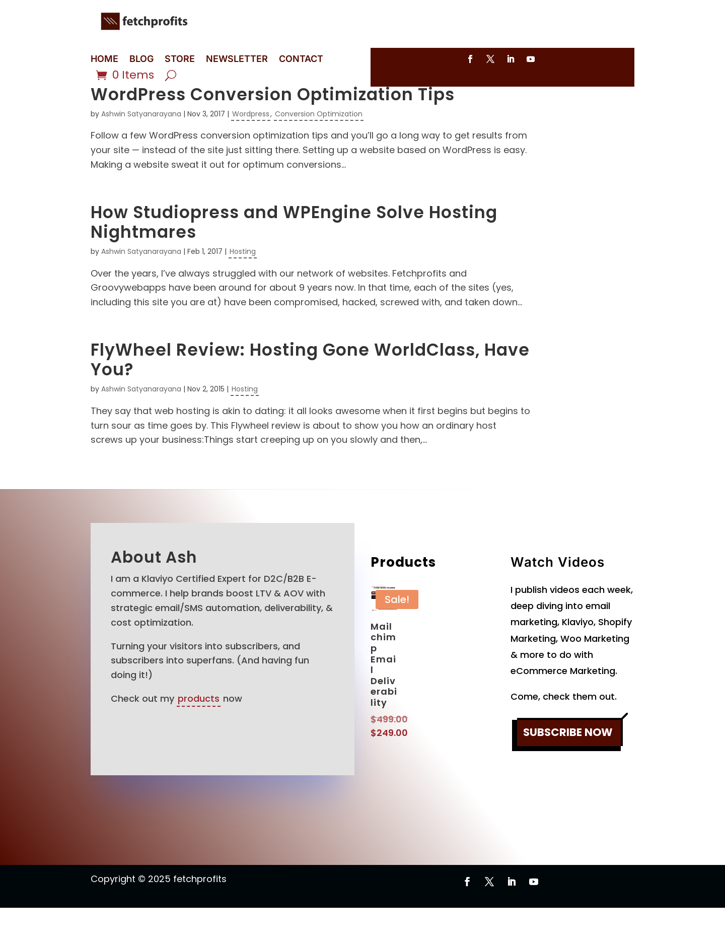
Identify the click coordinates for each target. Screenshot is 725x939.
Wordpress (250, 145)
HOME (104, 59)
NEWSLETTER (237, 59)
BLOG (141, 59)
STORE (180, 59)
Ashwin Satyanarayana (141, 145)
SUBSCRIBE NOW (568, 764)
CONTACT (301, 59)
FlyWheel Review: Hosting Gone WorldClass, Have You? (310, 391)
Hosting (243, 283)
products (199, 729)
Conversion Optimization (318, 145)
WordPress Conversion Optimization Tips (273, 126)
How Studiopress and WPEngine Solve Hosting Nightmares (294, 254)
